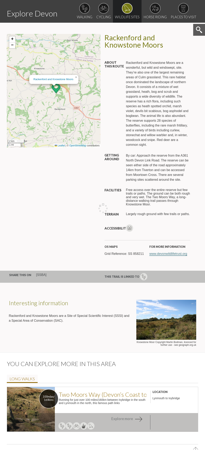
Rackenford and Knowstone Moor (53, 106)
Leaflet (60, 173)
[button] (56, 116)
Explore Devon (37, 12)
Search (198, 57)
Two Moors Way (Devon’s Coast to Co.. (102, 422)
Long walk (25, 406)
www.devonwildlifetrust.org (168, 281)
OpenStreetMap (77, 173)
